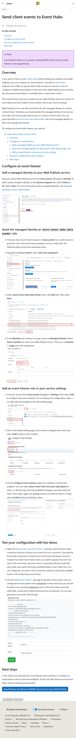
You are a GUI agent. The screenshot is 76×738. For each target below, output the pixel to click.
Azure (4, 9)
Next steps (8, 46)
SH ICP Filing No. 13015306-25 (17, 715)
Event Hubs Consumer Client (28, 548)
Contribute (34, 723)
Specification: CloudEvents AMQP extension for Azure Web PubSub (35, 689)
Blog (23, 723)
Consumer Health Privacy (15, 726)
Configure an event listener (14, 39)
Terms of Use (35, 726)
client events (32, 78)
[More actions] (71, 9)
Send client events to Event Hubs (21, 134)
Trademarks (47, 726)
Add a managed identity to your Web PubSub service (35, 144)
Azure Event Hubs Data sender (31, 119)
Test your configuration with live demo (19, 42)
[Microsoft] (38, 3)
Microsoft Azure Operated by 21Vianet (31, 719)
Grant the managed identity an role (41, 148)
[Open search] (73, 3)
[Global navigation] (2, 3)
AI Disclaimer (56, 719)
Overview (7, 35)
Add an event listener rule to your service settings (34, 152)
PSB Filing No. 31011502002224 (46, 715)
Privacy (8, 719)
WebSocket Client (22, 579)
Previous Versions (12, 723)
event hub (59, 82)
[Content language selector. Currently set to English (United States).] (17, 709)
